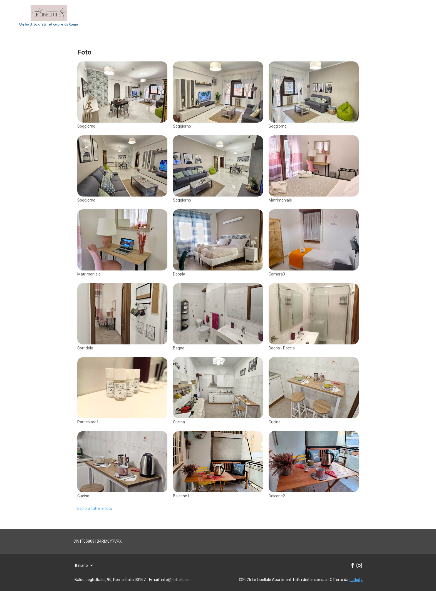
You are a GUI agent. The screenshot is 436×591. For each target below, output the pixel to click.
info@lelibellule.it (176, 579)
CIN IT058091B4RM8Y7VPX (97, 541)
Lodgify (356, 579)
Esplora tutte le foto (94, 508)
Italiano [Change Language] (84, 565)
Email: (154, 579)
